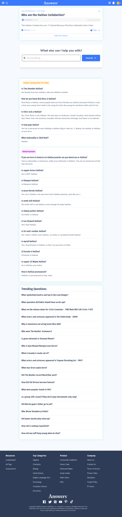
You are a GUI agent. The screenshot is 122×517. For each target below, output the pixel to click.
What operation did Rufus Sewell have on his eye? (43, 302)
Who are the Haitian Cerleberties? (43, 15)
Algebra (36, 460)
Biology (35, 469)
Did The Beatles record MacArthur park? (39, 375)
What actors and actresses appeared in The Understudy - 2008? (49, 316)
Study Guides (65, 473)
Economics (37, 491)
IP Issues (90, 486)
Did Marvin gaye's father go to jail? (37, 404)
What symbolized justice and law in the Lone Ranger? (44, 295)
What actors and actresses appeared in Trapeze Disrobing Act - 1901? (52, 360)
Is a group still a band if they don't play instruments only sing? (49, 397)
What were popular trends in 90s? (36, 389)
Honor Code (64, 464)
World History (38, 473)
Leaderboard (10, 460)
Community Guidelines (68, 460)
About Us (90, 460)
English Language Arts (41, 478)
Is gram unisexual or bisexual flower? (37, 338)
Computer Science (40, 486)
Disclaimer (91, 478)
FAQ (61, 482)
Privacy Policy (92, 473)
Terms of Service (93, 469)
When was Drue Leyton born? (34, 367)
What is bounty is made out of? (35, 353)
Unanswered (10, 469)
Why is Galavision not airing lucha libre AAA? (41, 324)
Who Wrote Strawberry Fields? (34, 411)
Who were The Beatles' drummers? (36, 331)
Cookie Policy (92, 482)
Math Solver (64, 478)
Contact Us (91, 464)
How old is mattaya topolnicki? (35, 426)
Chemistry (37, 464)
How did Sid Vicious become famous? (38, 382)
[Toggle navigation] (109, 3)
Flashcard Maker (66, 469)
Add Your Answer (61, 36)
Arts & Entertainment (28, 11)
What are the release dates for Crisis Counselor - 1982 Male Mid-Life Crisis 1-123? (57, 309)
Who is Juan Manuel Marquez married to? (39, 346)
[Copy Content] (94, 30)
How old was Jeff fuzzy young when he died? (40, 433)
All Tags (9, 464)
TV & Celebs (41, 11)
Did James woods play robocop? (35, 418)
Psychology (37, 482)
